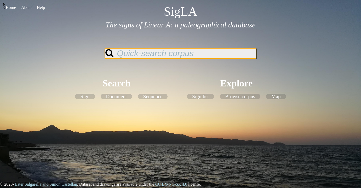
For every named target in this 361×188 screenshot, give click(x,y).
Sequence (153, 96)
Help (41, 7)
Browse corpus (240, 96)
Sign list (200, 96)
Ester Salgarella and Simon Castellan (46, 184)
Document (116, 96)
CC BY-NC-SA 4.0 (171, 184)
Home (9, 6)
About (26, 7)
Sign (84, 96)
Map (275, 96)
